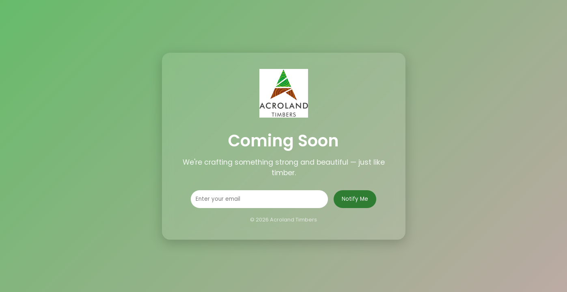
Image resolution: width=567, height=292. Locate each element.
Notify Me (355, 199)
